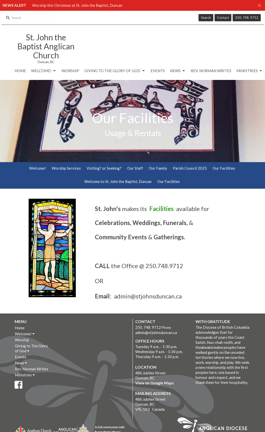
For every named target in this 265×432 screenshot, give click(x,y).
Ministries (249, 70)
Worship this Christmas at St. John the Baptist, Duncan (77, 5)
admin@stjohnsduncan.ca (156, 332)
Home (20, 70)
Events (158, 70)
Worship (70, 70)
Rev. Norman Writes (211, 70)
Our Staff (135, 168)
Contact (223, 18)
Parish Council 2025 (190, 168)
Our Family (158, 168)
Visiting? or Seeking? (104, 168)
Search (206, 18)
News (178, 70)
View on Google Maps (154, 383)
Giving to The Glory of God (115, 70)
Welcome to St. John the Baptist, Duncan (118, 181)
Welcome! (43, 70)
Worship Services (66, 168)
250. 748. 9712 (246, 18)
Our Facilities (224, 168)
